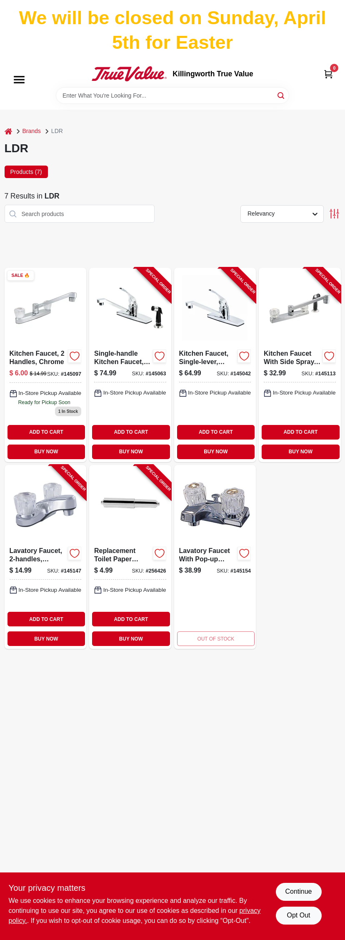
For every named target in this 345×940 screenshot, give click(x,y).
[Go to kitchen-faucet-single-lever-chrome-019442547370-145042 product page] (215, 365)
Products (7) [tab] (26, 171)
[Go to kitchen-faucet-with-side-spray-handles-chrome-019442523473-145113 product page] (300, 365)
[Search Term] (172, 95)
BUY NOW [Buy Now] (46, 452)
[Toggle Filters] (334, 214)
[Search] (281, 95)
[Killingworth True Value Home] (129, 73)
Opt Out (298, 915)
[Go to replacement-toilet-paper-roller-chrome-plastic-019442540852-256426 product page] (130, 557)
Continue (298, 891)
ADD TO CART (46, 432)
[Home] (8, 131)
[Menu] (19, 79)
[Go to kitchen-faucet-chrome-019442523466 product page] (46, 365)
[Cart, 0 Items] (328, 74)
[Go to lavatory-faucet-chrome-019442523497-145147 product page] (46, 557)
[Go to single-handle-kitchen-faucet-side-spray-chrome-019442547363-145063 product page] (130, 365)
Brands (31, 131)
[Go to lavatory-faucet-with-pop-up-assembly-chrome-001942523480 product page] (215, 557)
